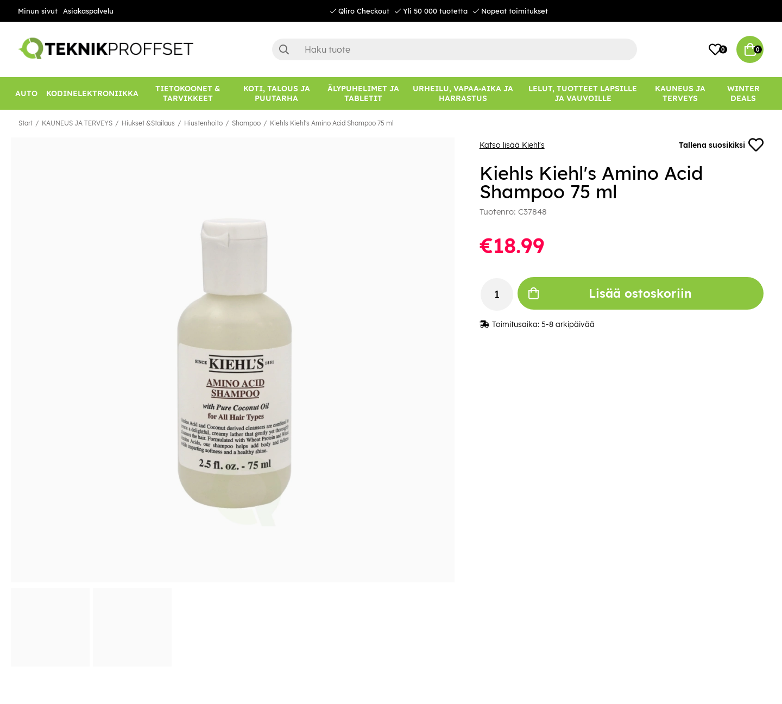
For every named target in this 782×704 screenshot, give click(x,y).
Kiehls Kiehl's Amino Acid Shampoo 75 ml (332, 123)
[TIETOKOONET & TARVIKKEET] (188, 93)
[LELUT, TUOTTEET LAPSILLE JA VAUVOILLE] (583, 93)
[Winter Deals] (743, 93)
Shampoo (246, 123)
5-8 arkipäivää (568, 324)
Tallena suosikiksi (721, 145)
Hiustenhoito (203, 123)
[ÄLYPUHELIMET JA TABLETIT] (363, 93)
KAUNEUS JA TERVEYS (77, 123)
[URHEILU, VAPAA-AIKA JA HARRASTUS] (463, 93)
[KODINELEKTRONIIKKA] (92, 93)
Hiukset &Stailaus (148, 123)
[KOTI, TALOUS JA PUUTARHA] (276, 93)
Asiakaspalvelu (88, 11)
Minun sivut (38, 11)
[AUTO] (26, 93)
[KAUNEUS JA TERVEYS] (680, 93)
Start (25, 123)
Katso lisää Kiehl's (512, 145)
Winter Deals (743, 93)
